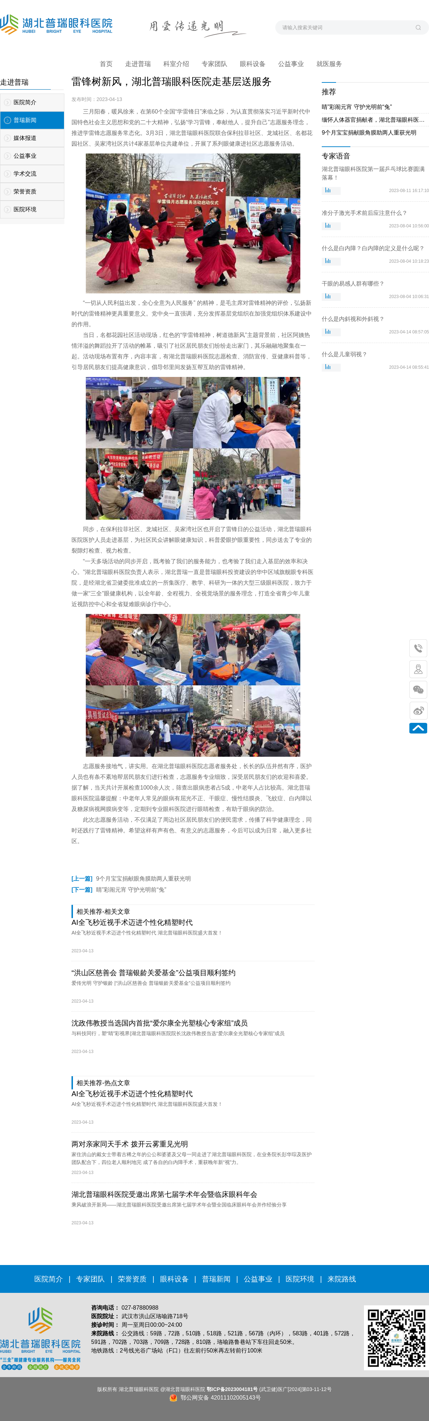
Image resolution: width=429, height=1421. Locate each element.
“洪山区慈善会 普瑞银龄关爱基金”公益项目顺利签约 (154, 973)
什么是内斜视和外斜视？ (353, 319)
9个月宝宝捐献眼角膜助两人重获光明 (131, 879)
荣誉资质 (132, 1279)
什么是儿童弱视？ (345, 354)
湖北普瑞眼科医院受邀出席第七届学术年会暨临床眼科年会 (164, 1194)
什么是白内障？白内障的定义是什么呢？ (373, 248)
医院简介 (48, 1279)
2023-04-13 (82, 950)
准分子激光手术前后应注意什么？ (365, 213)
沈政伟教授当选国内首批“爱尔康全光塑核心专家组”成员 (160, 1023)
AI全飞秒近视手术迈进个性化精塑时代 (132, 922)
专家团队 (90, 1279)
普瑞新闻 (216, 1279)
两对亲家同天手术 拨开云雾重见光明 (130, 1144)
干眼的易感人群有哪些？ (353, 284)
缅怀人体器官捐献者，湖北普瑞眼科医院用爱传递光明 (375, 120)
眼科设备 (174, 1279)
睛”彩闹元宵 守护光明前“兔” (119, 890)
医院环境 (300, 1279)
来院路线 (341, 1279)
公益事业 (258, 1279)
